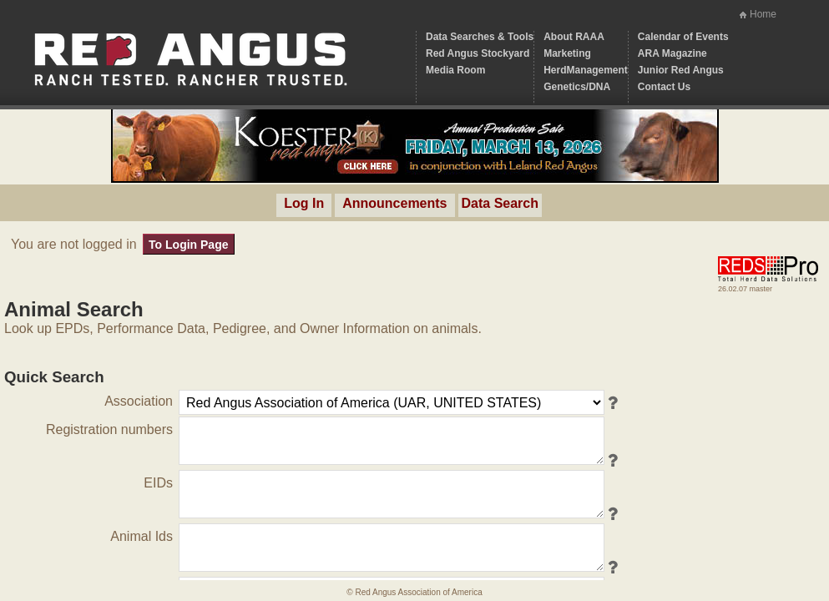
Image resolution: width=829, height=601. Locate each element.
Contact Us (664, 87)
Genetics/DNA (576, 87)
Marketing (567, 53)
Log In (304, 203)
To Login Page (188, 244)
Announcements (394, 203)
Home (763, 14)
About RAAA (573, 37)
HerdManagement (585, 70)
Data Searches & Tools (479, 37)
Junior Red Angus (681, 70)
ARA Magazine (672, 53)
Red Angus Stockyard (477, 53)
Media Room (455, 70)
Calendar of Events (683, 37)
